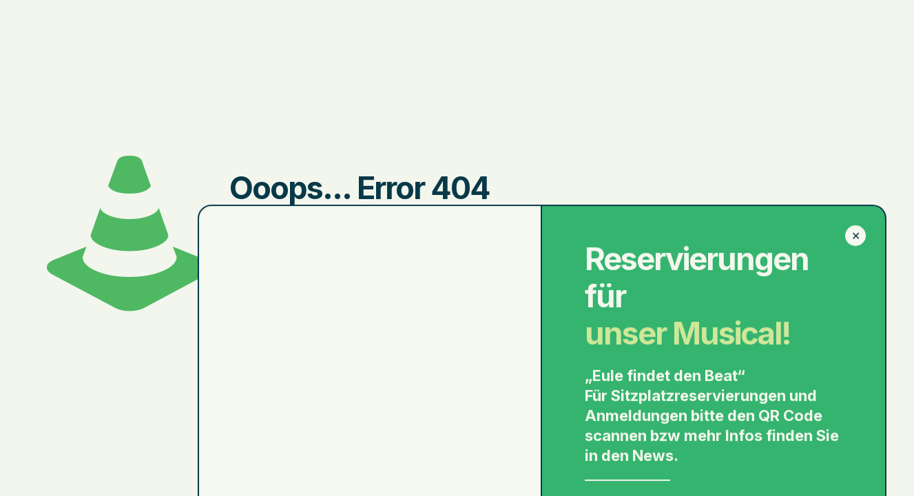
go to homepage (555, 286)
